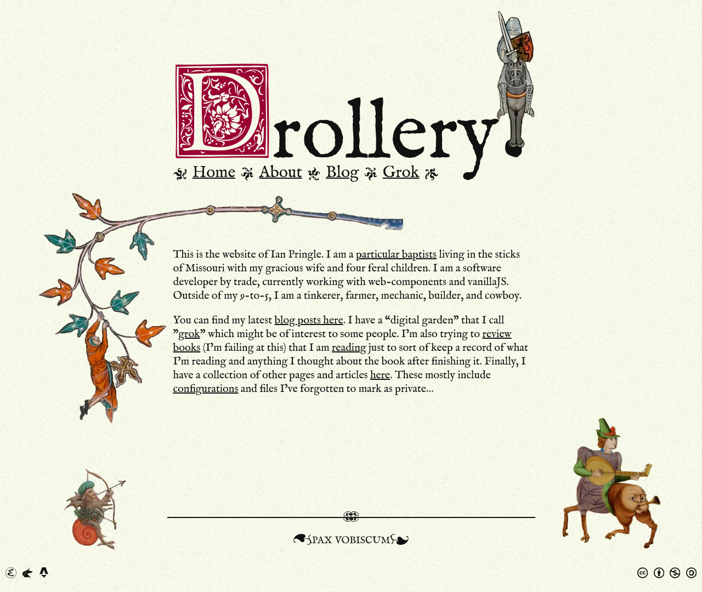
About (280, 173)
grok (189, 334)
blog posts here (308, 320)
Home (214, 173)
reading (349, 348)
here (380, 375)
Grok (401, 173)
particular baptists (396, 254)
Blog (342, 173)
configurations (206, 389)
